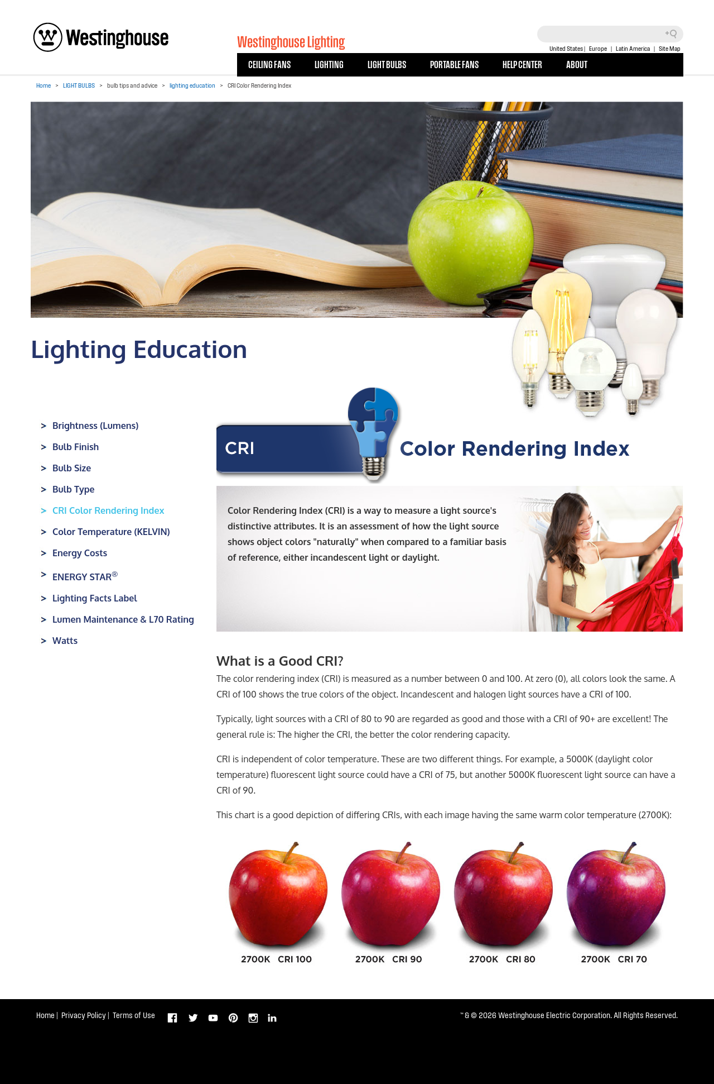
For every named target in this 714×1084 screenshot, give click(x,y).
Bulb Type (73, 489)
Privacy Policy (83, 1015)
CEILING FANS (269, 63)
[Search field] (610, 34)
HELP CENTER (522, 63)
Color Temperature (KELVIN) (111, 531)
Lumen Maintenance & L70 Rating (123, 619)
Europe (598, 48)
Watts (65, 640)
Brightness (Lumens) (95, 425)
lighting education (192, 85)
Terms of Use (134, 1015)
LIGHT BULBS (387, 63)
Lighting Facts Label (94, 598)
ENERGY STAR (85, 576)
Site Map (670, 48)
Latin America (633, 48)
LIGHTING (329, 63)
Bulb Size (71, 468)
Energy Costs (79, 552)
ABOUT (576, 63)
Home (43, 85)
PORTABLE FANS (454, 63)
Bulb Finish (75, 446)
